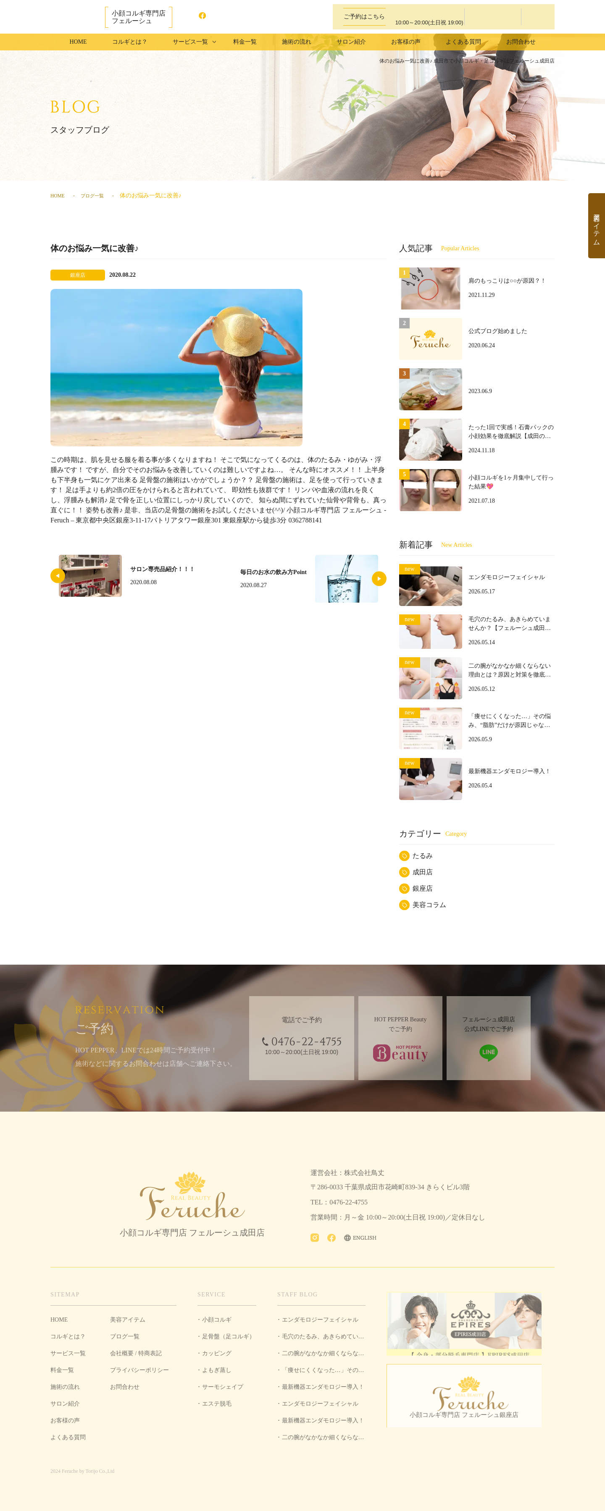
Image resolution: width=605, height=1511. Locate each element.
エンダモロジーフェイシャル (320, 1320)
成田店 (423, 872)
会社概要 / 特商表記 (136, 1353)
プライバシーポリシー (139, 1370)
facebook (206, 16)
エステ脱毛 (216, 1404)
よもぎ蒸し (216, 1370)
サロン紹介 (351, 42)
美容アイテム (127, 1320)
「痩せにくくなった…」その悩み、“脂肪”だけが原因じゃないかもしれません (321, 1373)
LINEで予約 (537, 17)
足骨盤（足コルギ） (228, 1336)
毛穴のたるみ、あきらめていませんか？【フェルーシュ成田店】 (321, 1339)
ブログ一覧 (98, 195)
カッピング (216, 1353)
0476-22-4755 (301, 1045)
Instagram (189, 16)
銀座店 (423, 888)
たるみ (423, 855)
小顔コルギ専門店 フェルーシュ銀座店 (471, 1423)
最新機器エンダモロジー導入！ (323, 1387)
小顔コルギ (216, 1320)
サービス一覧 (68, 1353)
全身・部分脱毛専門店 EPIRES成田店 (471, 1326)
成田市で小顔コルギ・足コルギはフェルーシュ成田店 (75, 16)
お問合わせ (521, 42)
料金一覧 (245, 42)
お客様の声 (406, 42)
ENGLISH (236, 17)
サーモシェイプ (222, 1387)
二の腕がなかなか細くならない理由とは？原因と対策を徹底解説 (321, 1356)
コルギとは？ (129, 42)
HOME (78, 42)
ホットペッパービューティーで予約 (493, 16)
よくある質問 (463, 42)
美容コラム (429, 904)
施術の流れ (296, 42)
